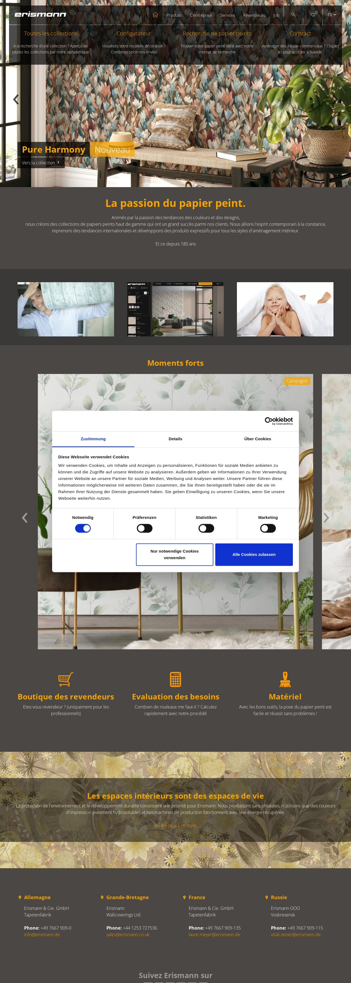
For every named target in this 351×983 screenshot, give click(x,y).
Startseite (155, 15)
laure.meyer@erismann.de (214, 934)
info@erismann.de (42, 934)
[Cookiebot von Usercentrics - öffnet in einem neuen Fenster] (269, 421)
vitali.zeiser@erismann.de (296, 934)
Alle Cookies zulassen (254, 554)
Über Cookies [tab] (257, 438)
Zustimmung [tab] (93, 438)
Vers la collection (41, 163)
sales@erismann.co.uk (127, 934)
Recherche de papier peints (217, 42)
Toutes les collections (51, 42)
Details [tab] (175, 438)
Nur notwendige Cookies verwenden (175, 554)
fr (330, 15)
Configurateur (134, 42)
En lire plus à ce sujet (175, 825)
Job (276, 15)
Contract (300, 42)
